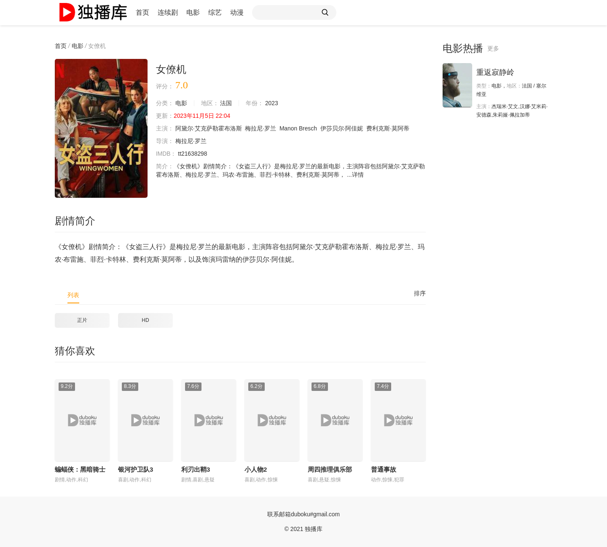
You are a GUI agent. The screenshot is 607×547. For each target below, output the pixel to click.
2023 (271, 103)
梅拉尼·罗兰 (261, 128)
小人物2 (255, 469)
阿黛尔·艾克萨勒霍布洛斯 (208, 128)
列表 (73, 295)
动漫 (237, 12)
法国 (226, 103)
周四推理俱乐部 (330, 469)
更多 (493, 48)
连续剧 (168, 12)
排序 (420, 293)
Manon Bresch (298, 128)
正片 (82, 320)
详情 (358, 174)
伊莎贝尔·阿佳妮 (342, 128)
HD (145, 320)
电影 (193, 12)
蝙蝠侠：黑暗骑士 (80, 469)
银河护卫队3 (135, 469)
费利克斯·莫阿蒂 (388, 128)
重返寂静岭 (495, 72)
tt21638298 (193, 153)
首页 (142, 12)
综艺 (215, 12)
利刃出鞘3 (195, 469)
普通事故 (383, 469)
